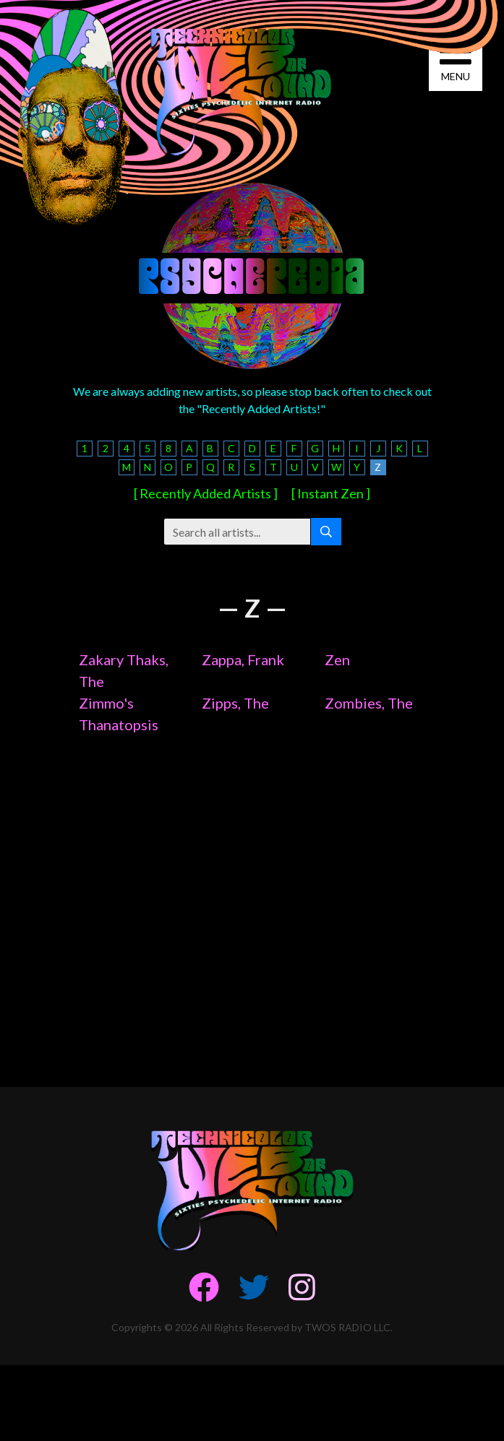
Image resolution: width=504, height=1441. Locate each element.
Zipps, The (235, 702)
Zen (337, 659)
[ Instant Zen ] (330, 493)
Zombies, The (369, 702)
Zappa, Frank (243, 659)
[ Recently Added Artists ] (206, 493)
